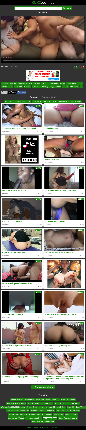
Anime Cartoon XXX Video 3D (43, 411)
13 (76, 67)
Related (34, 97)
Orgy (52, 87)
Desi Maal (74, 87)
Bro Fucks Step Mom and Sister (18, 101)
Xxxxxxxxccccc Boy (33, 418)
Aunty (58, 87)
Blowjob (5, 83)
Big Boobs (54, 83)
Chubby (27, 87)
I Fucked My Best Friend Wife (44, 101)
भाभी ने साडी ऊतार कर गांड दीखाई (68, 411)
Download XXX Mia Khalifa (43, 421)
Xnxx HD (55, 400)
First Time (18, 87)
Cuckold (35, 87)
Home (29, 428)
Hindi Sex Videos (68, 400)
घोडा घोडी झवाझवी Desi (57, 407)
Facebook (22, 92)
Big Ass (37, 83)
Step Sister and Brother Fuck (22, 400)
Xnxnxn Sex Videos (16, 418)
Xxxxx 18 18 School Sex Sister (67, 403)
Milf (30, 83)
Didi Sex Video (33, 403)
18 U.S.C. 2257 (52, 428)
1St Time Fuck (47, 403)
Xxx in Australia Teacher (68, 418)
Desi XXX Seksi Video (76, 407)
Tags (36, 428)
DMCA (42, 428)
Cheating (44, 87)
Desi (10, 87)
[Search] (38, 8)
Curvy (80, 83)
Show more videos (43, 387)
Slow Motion (58, 414)
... (81, 87)
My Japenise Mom (27, 414)
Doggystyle (22, 83)
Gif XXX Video (71, 414)
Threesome (71, 83)
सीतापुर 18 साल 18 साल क (16, 403)
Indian (4, 87)
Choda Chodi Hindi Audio (37, 407)
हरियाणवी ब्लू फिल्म (50, 418)
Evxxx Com (13, 414)
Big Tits (13, 83)
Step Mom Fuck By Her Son (17, 411)
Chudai (65, 87)
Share (4, 92)
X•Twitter (12, 92)
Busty (62, 83)
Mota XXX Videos (43, 400)
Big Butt (45, 83)
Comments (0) (49, 97)
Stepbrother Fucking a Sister (69, 101)
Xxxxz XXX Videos (44, 414)
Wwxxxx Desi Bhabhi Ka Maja (13, 407)
